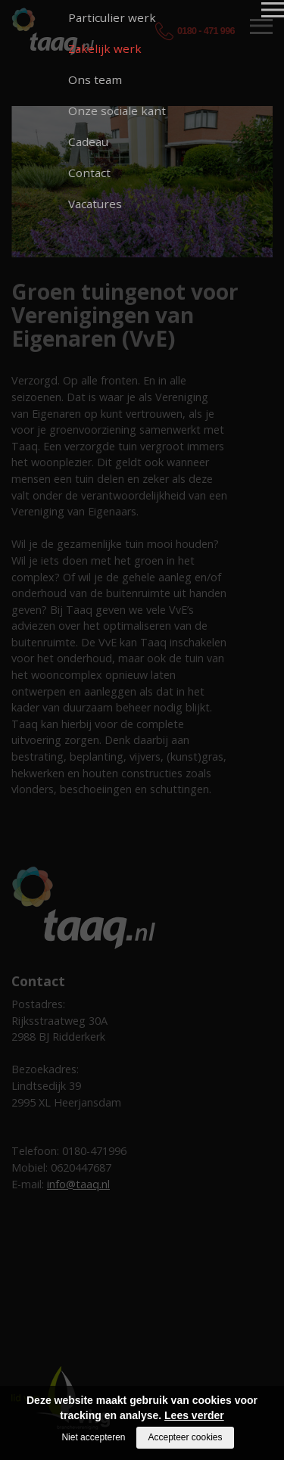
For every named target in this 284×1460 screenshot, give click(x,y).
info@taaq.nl (78, 1184)
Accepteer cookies (185, 1437)
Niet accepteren (93, 1437)
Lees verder (194, 1415)
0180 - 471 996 (206, 31)
